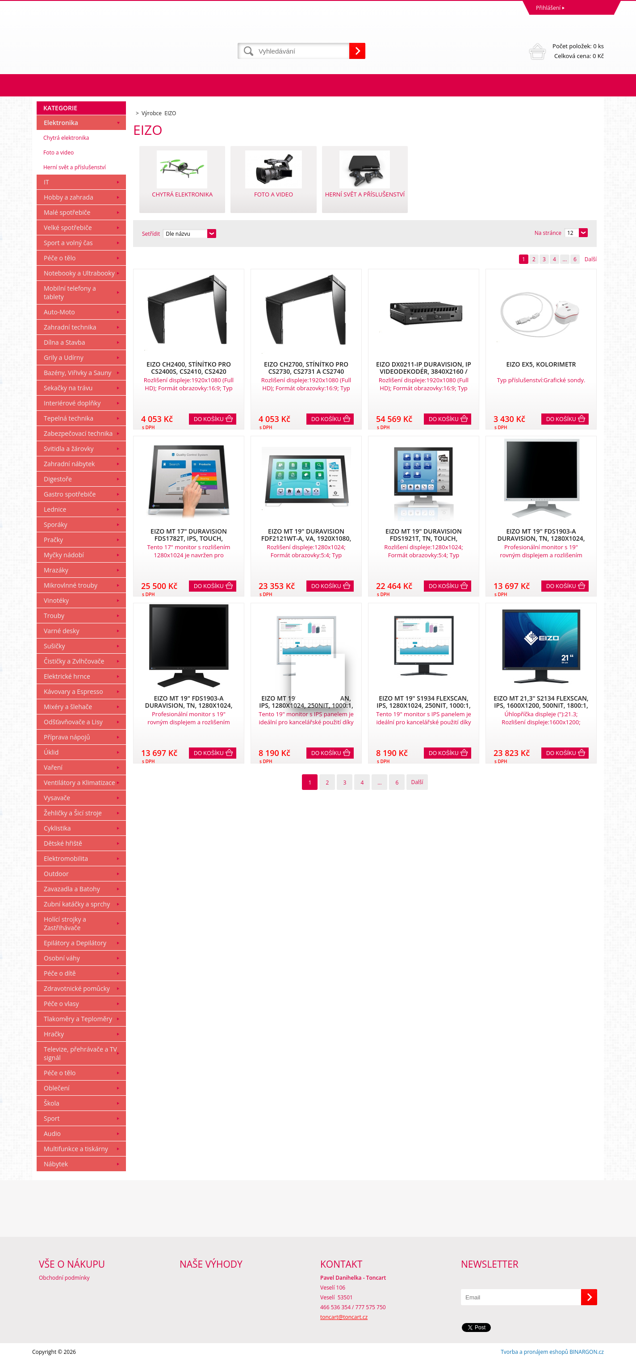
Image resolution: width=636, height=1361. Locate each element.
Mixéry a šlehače (68, 706)
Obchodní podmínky (64, 1278)
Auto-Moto (59, 312)
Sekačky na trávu (68, 388)
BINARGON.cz (586, 1352)
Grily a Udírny (64, 357)
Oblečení (57, 1088)
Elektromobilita (66, 858)
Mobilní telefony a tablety (70, 292)
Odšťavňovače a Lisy (73, 722)
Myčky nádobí (64, 555)
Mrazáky (56, 570)
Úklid (51, 752)
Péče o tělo (59, 258)
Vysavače (57, 797)
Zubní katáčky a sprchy (77, 904)
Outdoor (56, 873)
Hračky (54, 1034)
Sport (51, 1118)
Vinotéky (56, 600)
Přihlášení (548, 8)
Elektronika (61, 122)
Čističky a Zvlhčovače (74, 661)
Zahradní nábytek (69, 463)
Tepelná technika (68, 418)
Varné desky (61, 630)
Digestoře (58, 479)
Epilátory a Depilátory (75, 943)
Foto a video (58, 152)
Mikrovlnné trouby (70, 585)
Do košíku (209, 419)
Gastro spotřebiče (70, 494)
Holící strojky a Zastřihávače (65, 923)
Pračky (53, 539)
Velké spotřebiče (68, 227)
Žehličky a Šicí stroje (73, 813)
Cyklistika (57, 828)
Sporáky (55, 524)
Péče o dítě (60, 973)
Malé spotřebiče (67, 212)
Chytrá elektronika (66, 138)
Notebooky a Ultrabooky (79, 273)
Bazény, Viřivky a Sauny (77, 372)
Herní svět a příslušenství (74, 167)
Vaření (53, 767)
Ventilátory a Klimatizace (79, 782)
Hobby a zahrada (68, 197)
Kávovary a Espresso (73, 691)
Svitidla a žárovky (69, 448)
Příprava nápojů (67, 737)
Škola (51, 1103)
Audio (52, 1133)
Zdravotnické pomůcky (77, 988)
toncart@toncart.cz (344, 1317)
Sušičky (54, 646)
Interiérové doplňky (72, 403)
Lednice (55, 509)
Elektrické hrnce (67, 676)
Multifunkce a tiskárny (76, 1148)
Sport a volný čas (68, 242)
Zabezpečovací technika (78, 433)
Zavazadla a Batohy (72, 889)
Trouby (54, 615)
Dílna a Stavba (64, 342)
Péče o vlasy (61, 1003)
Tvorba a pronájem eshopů (534, 1352)
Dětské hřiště (63, 843)
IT (46, 182)
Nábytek (56, 1164)
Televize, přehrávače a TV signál (80, 1053)
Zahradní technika (70, 327)
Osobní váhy (62, 958)
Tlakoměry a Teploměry (78, 1018)
